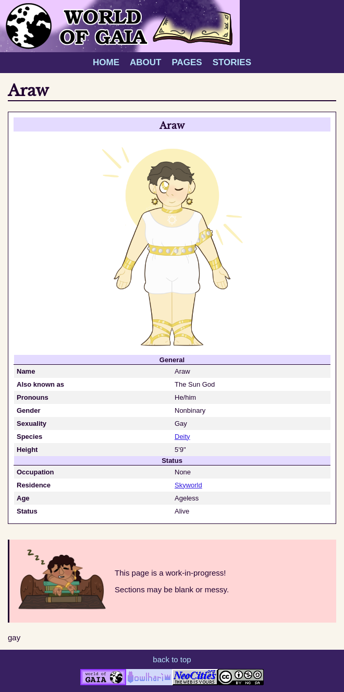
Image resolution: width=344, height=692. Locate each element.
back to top (172, 659)
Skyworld (188, 485)
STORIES (232, 62)
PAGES (186, 62)
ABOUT (145, 62)
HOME (106, 62)
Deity (182, 436)
